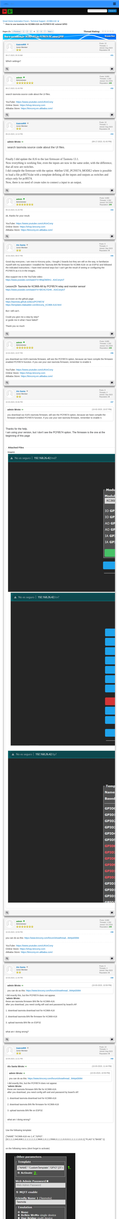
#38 (111, 932)
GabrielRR (21, 44)
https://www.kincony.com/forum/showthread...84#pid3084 (51, 938)
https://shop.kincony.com (32, 105)
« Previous (16, 31)
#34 (111, 210)
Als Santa (20, 245)
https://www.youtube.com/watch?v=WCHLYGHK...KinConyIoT (35, 289)
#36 (111, 353)
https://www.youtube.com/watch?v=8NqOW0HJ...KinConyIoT (35, 280)
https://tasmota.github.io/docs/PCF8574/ (25, 302)
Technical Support (38, 21)
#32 (111, 88)
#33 (111, 134)
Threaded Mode (110, 36)
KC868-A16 (52, 21)
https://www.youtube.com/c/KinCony (34, 102)
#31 (111, 55)
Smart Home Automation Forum (16, 21)
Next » (50, 31)
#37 (111, 402)
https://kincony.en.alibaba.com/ (37, 108)
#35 (111, 256)
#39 (111, 978)
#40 (111, 1059)
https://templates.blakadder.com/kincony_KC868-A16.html (33, 305)
